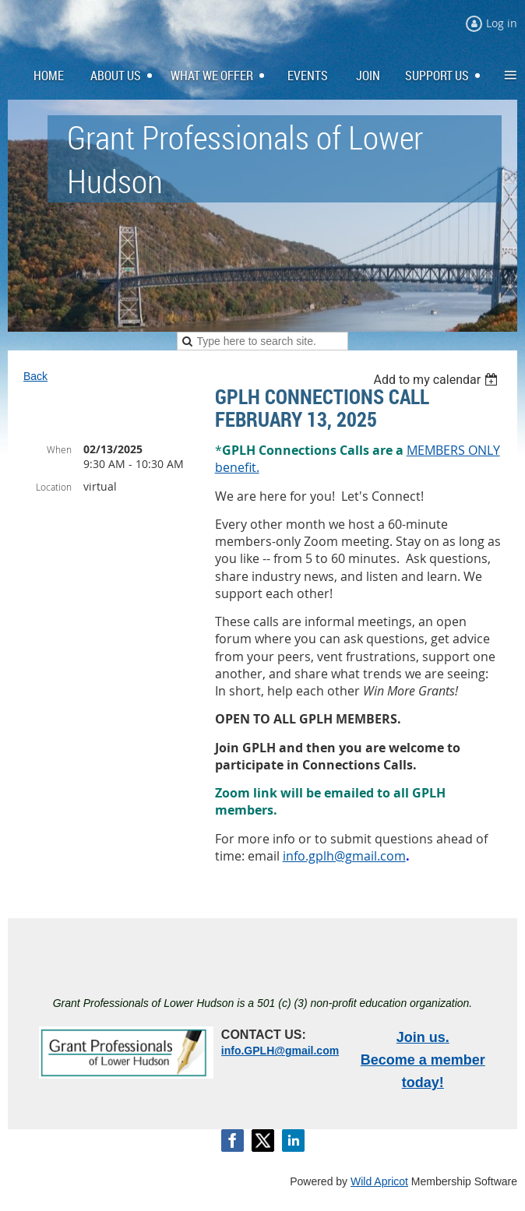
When (59, 449)
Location (54, 487)
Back (35, 376)
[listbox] (437, 379)
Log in (501, 23)
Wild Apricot (379, 1181)
